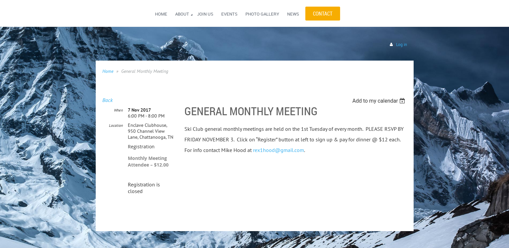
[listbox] (379, 101)
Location (116, 125)
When (118, 110)
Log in (401, 44)
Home (107, 71)
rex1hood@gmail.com (278, 150)
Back (107, 100)
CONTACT (322, 13)
